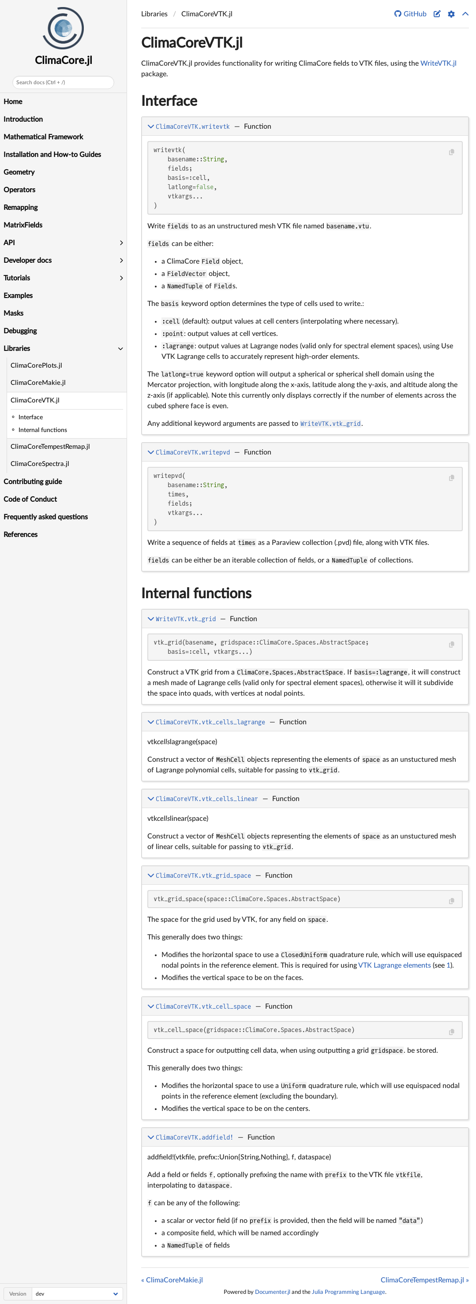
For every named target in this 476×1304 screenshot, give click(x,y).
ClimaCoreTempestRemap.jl (50, 446)
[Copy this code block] (451, 152)
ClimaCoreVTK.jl (35, 400)
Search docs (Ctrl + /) (40, 82)
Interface (169, 101)
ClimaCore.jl (63, 61)
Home (13, 101)
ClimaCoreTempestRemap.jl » (425, 1280)
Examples (18, 295)
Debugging (20, 331)
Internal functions (196, 594)
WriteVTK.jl (438, 63)
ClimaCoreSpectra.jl (40, 464)
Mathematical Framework (43, 137)
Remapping (20, 207)
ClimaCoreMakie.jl (38, 383)
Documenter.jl (272, 1292)
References (20, 534)
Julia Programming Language (348, 1292)
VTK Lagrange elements (394, 965)
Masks (13, 313)
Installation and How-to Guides (52, 154)
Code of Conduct (30, 499)
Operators (19, 190)
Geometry (19, 172)
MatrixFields (23, 225)
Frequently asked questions (46, 517)
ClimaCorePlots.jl (36, 365)
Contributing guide (33, 481)
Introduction (23, 119)
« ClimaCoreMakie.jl (172, 1280)
